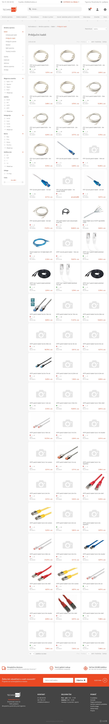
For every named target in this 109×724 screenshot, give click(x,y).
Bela (8, 137)
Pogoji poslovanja (96, 702)
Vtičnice (6, 63)
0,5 (7, 155)
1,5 (7, 163)
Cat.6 (8, 121)
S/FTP (8, 105)
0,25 (8, 158)
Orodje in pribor (48, 17)
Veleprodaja (94, 708)
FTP (8, 102)
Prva (78, 42)
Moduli (8, 45)
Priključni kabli (10, 38)
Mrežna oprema (7, 17)
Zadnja (104, 42)
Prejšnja (83, 42)
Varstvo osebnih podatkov (98, 704)
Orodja (6, 70)
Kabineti (6, 60)
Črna (8, 139)
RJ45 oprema (10, 48)
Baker (6, 32)
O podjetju (93, 698)
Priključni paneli (11, 41)
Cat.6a (8, 124)
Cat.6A (8, 126)
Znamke (96, 17)
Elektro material (21, 17)
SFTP (8, 108)
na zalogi (9, 173)
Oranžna (9, 145)
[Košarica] (90, 10)
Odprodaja (86, 17)
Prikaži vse (10, 93)
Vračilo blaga (94, 706)
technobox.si (32, 26)
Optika (6, 57)
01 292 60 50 (9, 2)
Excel (8, 90)
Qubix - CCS (10, 81)
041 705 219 (41, 700)
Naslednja (98, 42)
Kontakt (92, 700)
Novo (105, 17)
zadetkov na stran (41, 653)
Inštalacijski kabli (11, 35)
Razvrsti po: (88, 29)
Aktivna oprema (9, 66)
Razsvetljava (35, 17)
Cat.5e (8, 118)
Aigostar (9, 84)
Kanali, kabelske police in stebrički (68, 17)
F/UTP (8, 100)
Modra (8, 142)
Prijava (97, 10)
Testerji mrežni (11, 51)
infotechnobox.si (30, 2)
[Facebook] (105, 680)
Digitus (8, 87)
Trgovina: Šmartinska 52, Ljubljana (96, 2)
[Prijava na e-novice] (81, 680)
